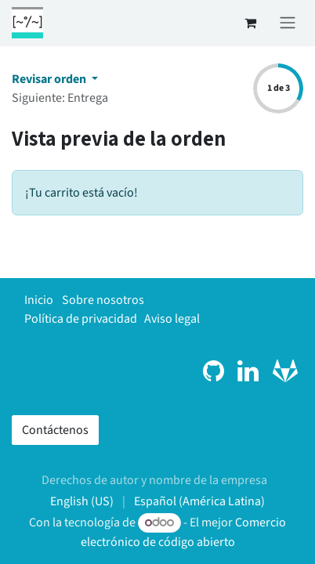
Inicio (38, 300)
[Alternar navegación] (287, 22)
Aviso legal (172, 318)
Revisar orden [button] (50, 79)
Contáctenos (55, 430)
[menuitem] (82, 501)
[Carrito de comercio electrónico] (250, 22)
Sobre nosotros (103, 300)
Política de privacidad (80, 318)
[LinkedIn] (248, 371)
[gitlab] (285, 371)
